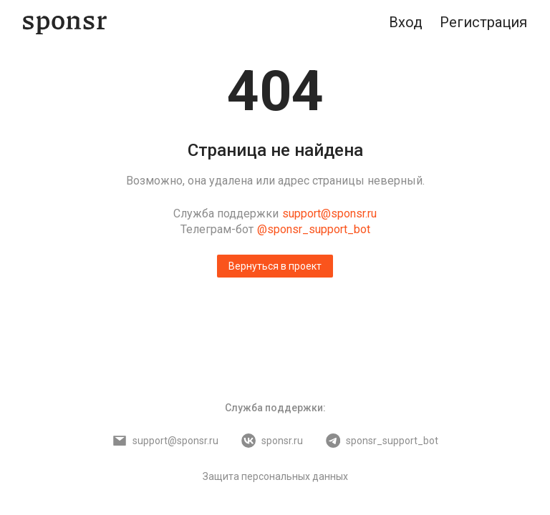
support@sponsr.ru (329, 213)
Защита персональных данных (275, 476)
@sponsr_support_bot (313, 229)
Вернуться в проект (275, 266)
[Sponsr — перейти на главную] (65, 22)
